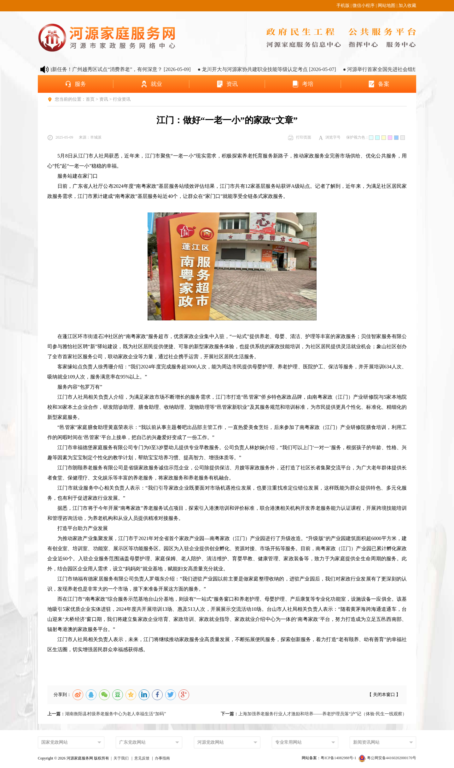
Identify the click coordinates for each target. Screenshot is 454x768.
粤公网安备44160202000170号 (387, 758)
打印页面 (299, 137)
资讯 (103, 99)
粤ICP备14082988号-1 (339, 758)
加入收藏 (407, 5)
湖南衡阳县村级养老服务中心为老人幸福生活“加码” (106, 713)
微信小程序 (363, 5)
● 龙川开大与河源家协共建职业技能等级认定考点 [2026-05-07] (274, 69)
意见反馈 (141, 758)
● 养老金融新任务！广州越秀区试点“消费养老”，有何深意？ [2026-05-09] (116, 69)
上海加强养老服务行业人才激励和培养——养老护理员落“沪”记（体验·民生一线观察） (314, 713)
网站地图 (386, 5)
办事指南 (162, 758)
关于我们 (121, 758)
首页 (90, 99)
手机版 (343, 5)
